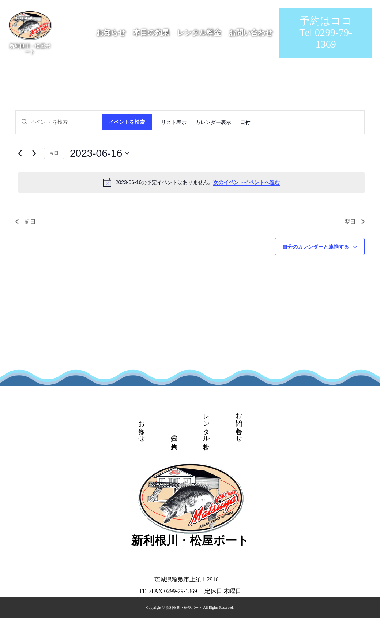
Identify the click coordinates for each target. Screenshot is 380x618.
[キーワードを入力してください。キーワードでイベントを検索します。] (59, 122)
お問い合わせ (250, 33)
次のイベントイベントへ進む (246, 182)
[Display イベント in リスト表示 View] (174, 122)
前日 (25, 222)
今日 (54, 153)
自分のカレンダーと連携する (315, 247)
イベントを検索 (127, 122)
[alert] (191, 182)
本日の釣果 (151, 33)
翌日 (354, 222)
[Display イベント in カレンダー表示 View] (213, 122)
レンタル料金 (199, 33)
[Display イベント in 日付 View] (245, 122)
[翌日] (34, 153)
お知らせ (110, 33)
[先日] (19, 153)
